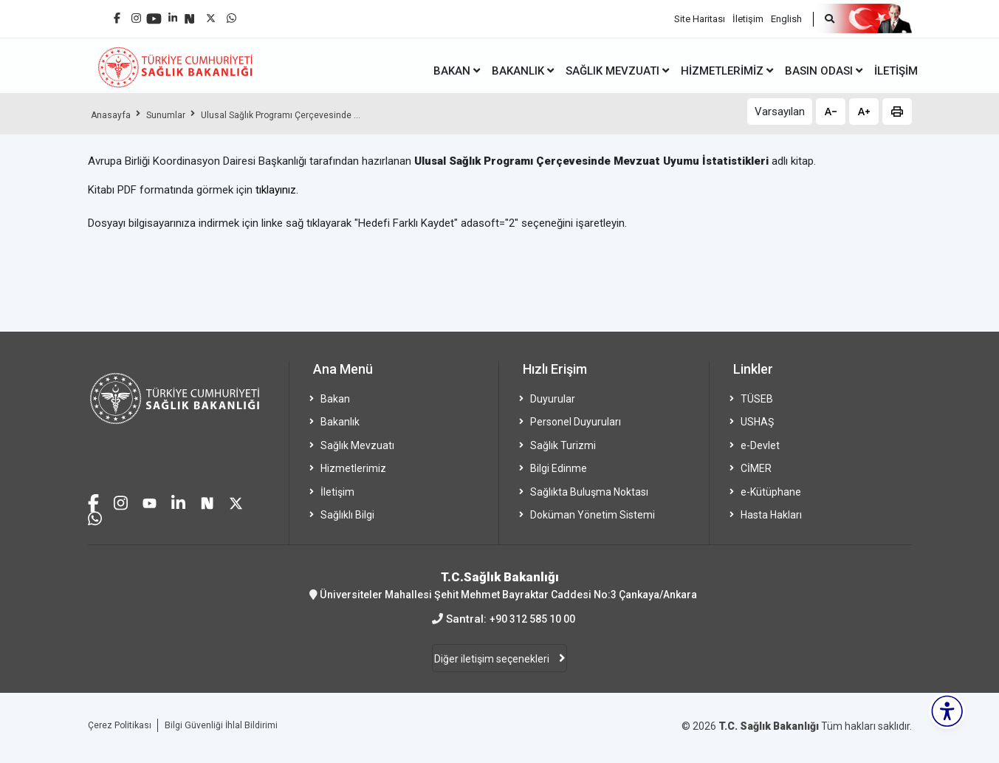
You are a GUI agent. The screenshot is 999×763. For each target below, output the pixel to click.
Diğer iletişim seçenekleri (493, 660)
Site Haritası (699, 15)
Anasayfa (114, 114)
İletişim (747, 15)
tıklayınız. (276, 189)
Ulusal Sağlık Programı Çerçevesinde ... (304, 114)
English (786, 15)
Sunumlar (176, 114)
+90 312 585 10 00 (532, 619)
